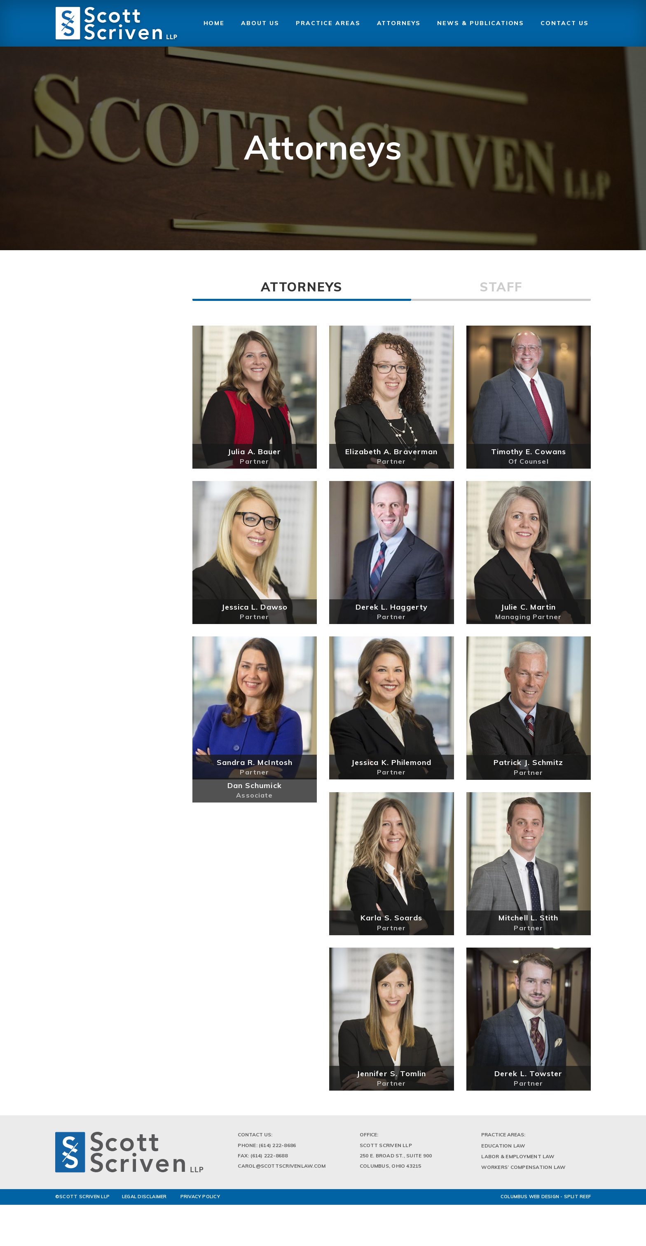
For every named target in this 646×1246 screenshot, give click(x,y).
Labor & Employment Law (517, 1159)
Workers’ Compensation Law (523, 1170)
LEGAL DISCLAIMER (144, 1200)
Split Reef (577, 1200)
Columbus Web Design (530, 1200)
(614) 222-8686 (277, 1148)
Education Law (503, 1148)
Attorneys (301, 287)
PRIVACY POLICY (200, 1200)
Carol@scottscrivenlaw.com (281, 1169)
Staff (501, 287)
